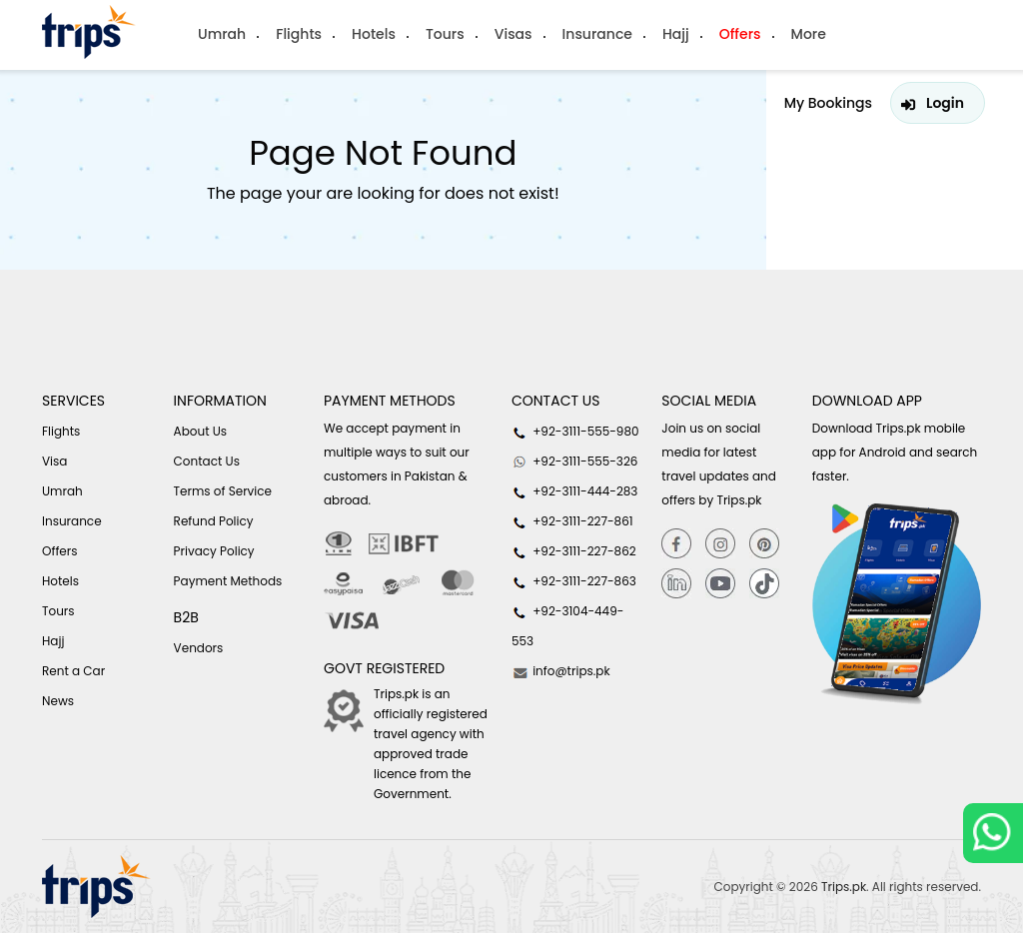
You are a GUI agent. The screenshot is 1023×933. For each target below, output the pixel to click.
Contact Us (207, 461)
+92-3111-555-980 (575, 432)
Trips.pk (843, 886)
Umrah (222, 34)
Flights (299, 34)
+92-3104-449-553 (567, 625)
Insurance (597, 34)
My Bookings (828, 103)
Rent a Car (73, 670)
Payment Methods (228, 580)
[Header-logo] (89, 32)
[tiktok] (764, 583)
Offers (740, 34)
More (808, 34)
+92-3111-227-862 (574, 551)
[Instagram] (720, 542)
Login (945, 103)
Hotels (374, 34)
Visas (513, 34)
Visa (54, 461)
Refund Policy (214, 520)
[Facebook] (676, 542)
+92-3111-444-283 (574, 491)
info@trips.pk (561, 671)
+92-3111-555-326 (574, 461)
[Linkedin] (676, 583)
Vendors (199, 647)
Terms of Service (223, 490)
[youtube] (720, 583)
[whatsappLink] (993, 833)
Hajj (675, 34)
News (58, 700)
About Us (201, 431)
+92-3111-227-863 (574, 581)
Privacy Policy (214, 550)
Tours (445, 34)
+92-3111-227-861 (572, 521)
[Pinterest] (764, 542)
